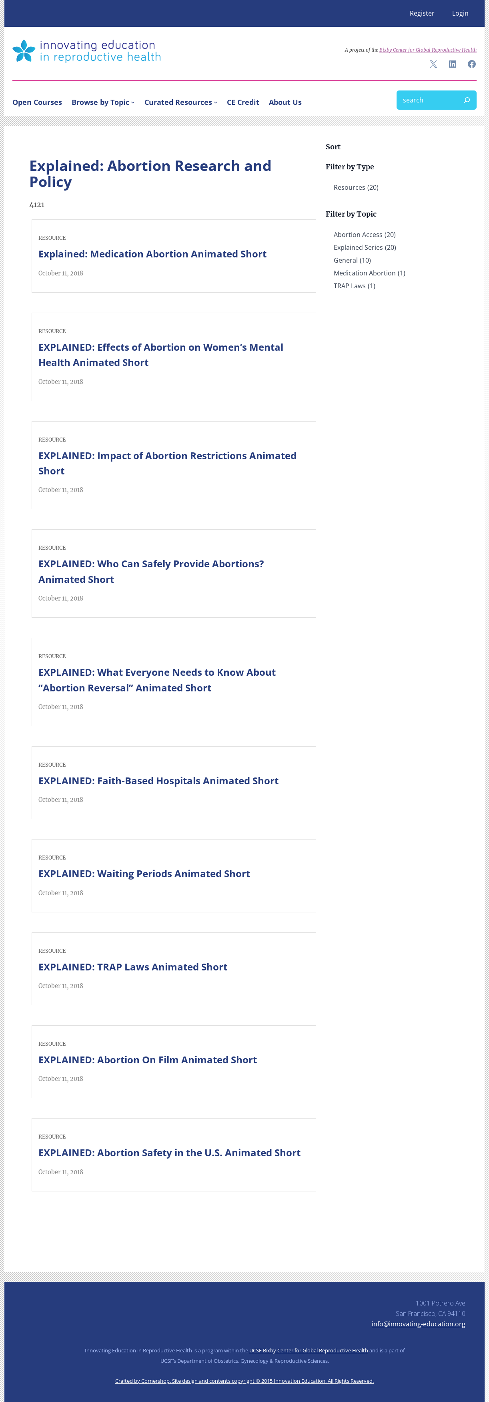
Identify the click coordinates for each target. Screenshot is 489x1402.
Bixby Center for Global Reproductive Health (428, 50)
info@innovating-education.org (418, 1324)
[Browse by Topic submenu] (133, 102)
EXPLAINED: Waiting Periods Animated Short (144, 873)
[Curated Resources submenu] (216, 102)
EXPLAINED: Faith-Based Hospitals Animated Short (158, 780)
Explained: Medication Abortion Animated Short (152, 253)
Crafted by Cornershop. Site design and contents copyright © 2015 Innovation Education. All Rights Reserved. (244, 1380)
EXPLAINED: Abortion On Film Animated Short (147, 1059)
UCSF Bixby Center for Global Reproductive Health (308, 1350)
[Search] (467, 100)
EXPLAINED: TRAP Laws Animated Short (132, 966)
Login (460, 13)
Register (422, 13)
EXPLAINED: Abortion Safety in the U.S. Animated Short (169, 1152)
